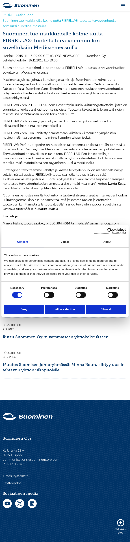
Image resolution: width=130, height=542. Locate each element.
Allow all (106, 309)
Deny (24, 309)
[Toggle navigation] (123, 5)
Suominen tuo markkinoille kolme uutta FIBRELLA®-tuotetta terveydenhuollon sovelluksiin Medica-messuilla (60, 23)
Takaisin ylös (120, 526)
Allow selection (65, 309)
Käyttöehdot (12, 483)
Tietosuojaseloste (15, 476)
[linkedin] (32, 506)
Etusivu (8, 15)
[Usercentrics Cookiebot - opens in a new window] (110, 230)
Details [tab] (65, 241)
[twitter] (19, 506)
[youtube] (7, 506)
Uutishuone (24, 15)
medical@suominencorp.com (97, 223)
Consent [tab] (22, 241)
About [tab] (107, 241)
